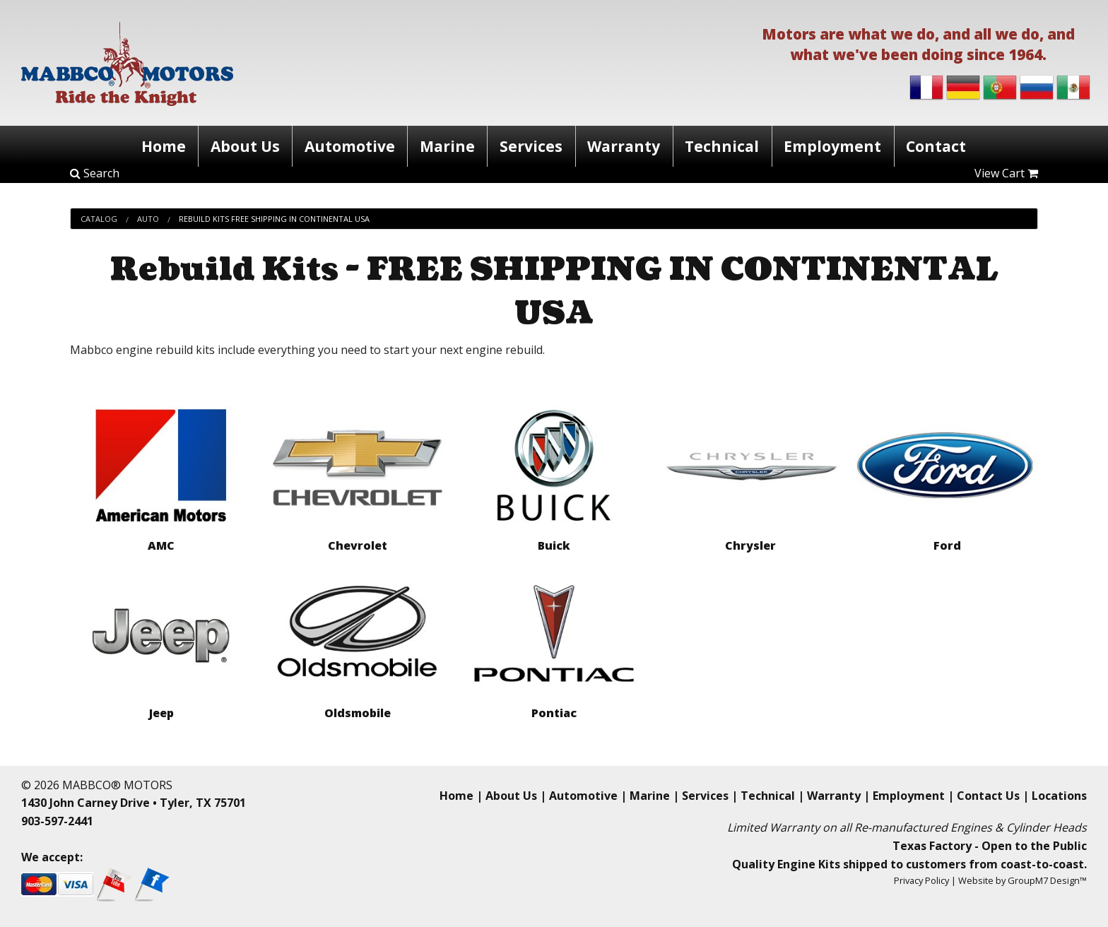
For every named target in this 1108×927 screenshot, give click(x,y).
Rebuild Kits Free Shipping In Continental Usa (274, 219)
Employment (838, 145)
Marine (445, 145)
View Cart (1006, 173)
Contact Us (988, 795)
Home (156, 145)
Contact (944, 145)
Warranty (625, 145)
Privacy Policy (921, 880)
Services (531, 145)
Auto (148, 219)
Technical (726, 145)
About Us (240, 145)
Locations (1059, 795)
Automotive (346, 145)
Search (94, 173)
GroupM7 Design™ (1047, 880)
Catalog (99, 219)
